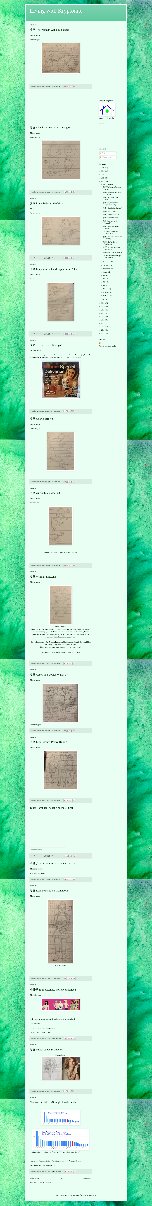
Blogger (94, 1195)
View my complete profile (107, 346)
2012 (103, 330)
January (106, 295)
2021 (103, 300)
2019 (103, 306)
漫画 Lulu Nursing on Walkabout (49, 890)
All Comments (106, 157)
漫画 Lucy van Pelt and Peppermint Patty (53, 269)
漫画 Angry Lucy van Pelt (45, 492)
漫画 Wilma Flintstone (43, 576)
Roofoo (79, 1195)
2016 (103, 316)
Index (38, 35)
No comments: (56, 86)
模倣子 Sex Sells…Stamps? (46, 345)
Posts (102, 153)
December (106, 184)
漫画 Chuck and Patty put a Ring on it (51, 127)
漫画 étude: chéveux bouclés (46, 1049)
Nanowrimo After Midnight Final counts (53, 1102)
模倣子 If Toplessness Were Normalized (53, 989)
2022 (103, 181)
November (107, 262)
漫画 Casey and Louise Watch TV (49, 674)
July (104, 275)
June (105, 279)
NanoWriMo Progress (42, 1165)
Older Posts (87, 1178)
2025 (103, 171)
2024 (103, 175)
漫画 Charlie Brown (41, 418)
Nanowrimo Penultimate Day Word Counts (45, 1161)
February (106, 292)
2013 (103, 327)
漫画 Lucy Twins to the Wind (47, 203)
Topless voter (35, 1028)
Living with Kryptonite (56, 10)
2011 (103, 333)
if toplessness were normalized (63, 1019)
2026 (103, 168)
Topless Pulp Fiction (37, 1032)
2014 (103, 323)
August (105, 272)
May (105, 282)
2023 (103, 178)
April (105, 285)
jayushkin (104, 343)
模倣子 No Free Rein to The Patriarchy (52, 863)
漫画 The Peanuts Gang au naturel (49, 29)
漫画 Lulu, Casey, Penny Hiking (48, 741)
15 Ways (33, 1023)
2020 (103, 303)
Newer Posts (34, 1178)
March (105, 289)
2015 (103, 320)
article (39, 850)
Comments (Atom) (45, 1182)
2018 (103, 310)
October (106, 265)
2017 (103, 313)
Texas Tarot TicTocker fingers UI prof (51, 807)
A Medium (41, 873)
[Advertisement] (60, 107)
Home (61, 1178)
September (107, 269)
